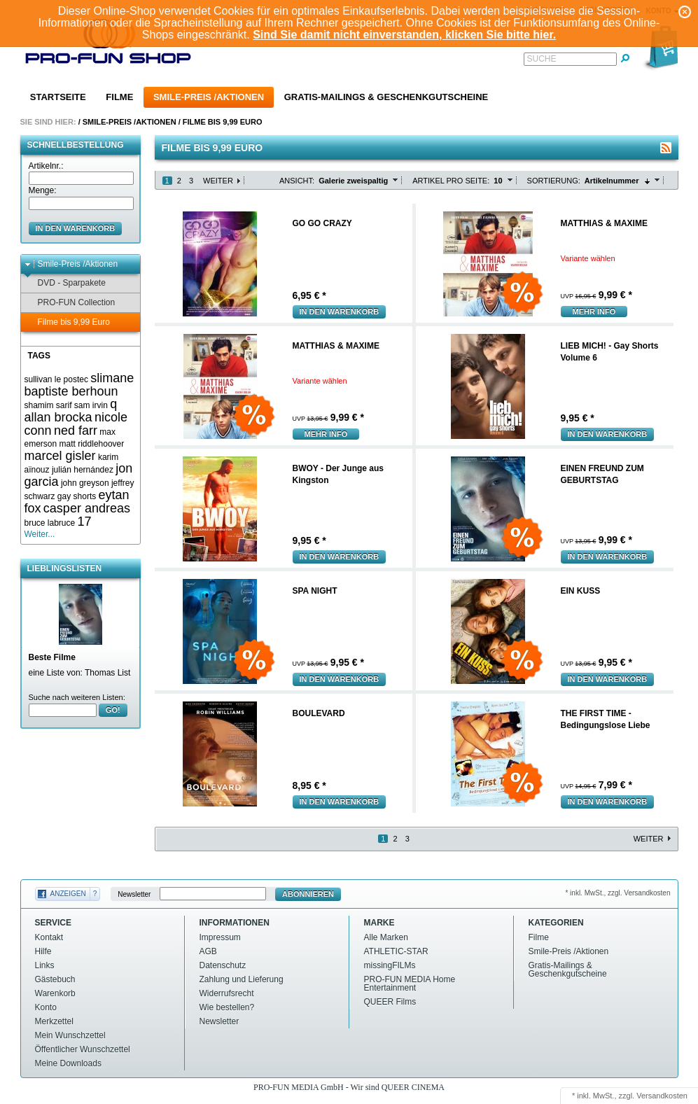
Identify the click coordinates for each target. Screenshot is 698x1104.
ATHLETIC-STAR (396, 951)
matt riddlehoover (92, 444)
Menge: (43, 190)
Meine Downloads (68, 1063)
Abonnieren (308, 894)
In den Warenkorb (339, 311)
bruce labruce (50, 523)
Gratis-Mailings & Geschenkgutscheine (386, 97)
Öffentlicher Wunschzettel (82, 1049)
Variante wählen (588, 258)
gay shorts (76, 496)
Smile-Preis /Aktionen (208, 97)
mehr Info (594, 311)
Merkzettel (54, 1021)
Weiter (218, 180)
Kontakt (49, 937)
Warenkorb (55, 993)
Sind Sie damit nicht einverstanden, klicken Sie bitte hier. (404, 35)
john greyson (85, 483)
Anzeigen (68, 893)
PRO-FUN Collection (70, 303)
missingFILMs (390, 965)
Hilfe (43, 951)
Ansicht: (296, 180)
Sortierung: (553, 180)
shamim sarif (48, 405)
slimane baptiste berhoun (79, 384)
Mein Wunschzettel (70, 1035)
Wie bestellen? (227, 1007)
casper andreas (86, 508)
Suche (542, 59)
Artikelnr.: (46, 166)
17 (85, 522)
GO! (113, 710)
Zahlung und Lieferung (242, 979)
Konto (46, 1007)
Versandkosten (661, 1095)
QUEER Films (390, 1002)
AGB (208, 951)
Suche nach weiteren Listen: (77, 697)
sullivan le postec (56, 379)
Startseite (58, 97)
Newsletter (134, 894)
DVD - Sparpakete (65, 283)
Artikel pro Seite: (450, 180)
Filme (119, 97)
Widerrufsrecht (227, 993)
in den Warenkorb (76, 228)
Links (45, 965)
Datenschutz (223, 965)
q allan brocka (71, 410)
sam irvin (91, 405)
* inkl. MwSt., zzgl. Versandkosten (617, 893)
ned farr (75, 431)
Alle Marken (386, 937)
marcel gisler (60, 456)
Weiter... (40, 534)
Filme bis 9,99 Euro (223, 122)
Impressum (220, 937)
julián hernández (82, 470)
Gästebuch (55, 979)
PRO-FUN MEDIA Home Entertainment (410, 983)
